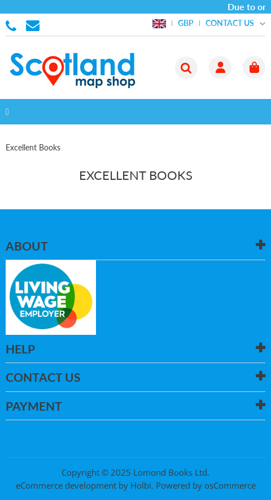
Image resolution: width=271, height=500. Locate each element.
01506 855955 (13, 25)
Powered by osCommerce (206, 485)
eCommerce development (66, 485)
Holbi (140, 485)
